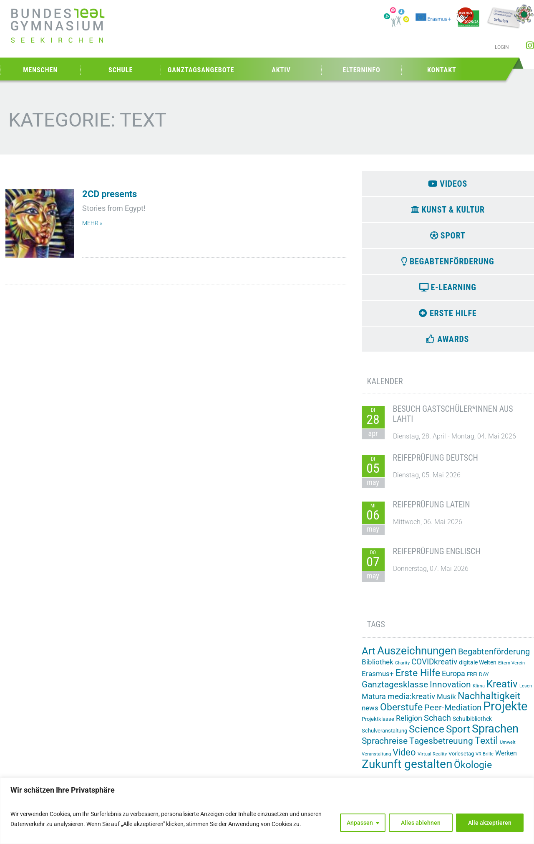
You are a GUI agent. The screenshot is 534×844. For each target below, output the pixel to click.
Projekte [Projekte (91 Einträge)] (505, 711)
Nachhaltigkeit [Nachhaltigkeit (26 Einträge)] (489, 700)
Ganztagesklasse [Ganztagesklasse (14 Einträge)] (395, 689)
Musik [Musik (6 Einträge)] (446, 701)
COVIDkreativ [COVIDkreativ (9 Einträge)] (434, 666)
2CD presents (109, 194)
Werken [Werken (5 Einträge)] (506, 758)
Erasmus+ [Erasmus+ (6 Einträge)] (378, 678)
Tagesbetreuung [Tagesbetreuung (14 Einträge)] (441, 746)
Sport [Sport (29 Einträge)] (458, 734)
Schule (120, 70)
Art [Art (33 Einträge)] (368, 655)
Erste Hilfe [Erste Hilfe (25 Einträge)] (417, 677)
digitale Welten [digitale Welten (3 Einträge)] (477, 667)
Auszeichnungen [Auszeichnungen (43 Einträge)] (416, 655)
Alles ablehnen (421, 822)
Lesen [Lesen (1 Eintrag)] (525, 690)
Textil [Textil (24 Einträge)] (486, 745)
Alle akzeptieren (489, 822)
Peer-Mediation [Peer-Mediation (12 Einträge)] (452, 712)
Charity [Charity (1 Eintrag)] (402, 667)
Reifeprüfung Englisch (437, 556)
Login (502, 47)
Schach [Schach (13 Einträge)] (437, 723)
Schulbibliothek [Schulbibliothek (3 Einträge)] (472, 723)
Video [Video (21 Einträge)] (404, 756)
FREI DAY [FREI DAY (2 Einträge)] (478, 679)
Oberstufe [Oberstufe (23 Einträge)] (401, 712)
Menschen (40, 70)
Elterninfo (361, 70)
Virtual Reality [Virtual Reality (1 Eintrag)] (432, 758)
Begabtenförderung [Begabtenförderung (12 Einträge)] (494, 656)
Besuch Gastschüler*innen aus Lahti (453, 419)
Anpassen (360, 822)
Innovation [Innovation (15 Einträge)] (450, 689)
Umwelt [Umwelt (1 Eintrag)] (508, 747)
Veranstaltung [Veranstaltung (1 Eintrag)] (376, 758)
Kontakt (441, 70)
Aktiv (281, 70)
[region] (267, 811)
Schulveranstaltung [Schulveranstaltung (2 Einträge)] (384, 735)
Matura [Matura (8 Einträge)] (374, 701)
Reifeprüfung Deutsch (435, 463)
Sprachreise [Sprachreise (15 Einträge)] (385, 746)
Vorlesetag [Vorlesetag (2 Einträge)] (461, 758)
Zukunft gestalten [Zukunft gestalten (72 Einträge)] (407, 769)
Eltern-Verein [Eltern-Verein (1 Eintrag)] (511, 667)
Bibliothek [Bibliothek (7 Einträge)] (377, 666)
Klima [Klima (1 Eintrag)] (479, 690)
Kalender (385, 386)
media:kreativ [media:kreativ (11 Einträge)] (411, 701)
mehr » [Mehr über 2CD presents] (92, 223)
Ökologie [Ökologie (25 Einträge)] (473, 769)
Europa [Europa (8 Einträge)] (453, 678)
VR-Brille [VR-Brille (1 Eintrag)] (485, 758)
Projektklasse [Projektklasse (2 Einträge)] (378, 724)
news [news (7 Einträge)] (370, 713)
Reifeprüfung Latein (431, 509)
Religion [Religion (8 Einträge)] (409, 723)
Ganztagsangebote (201, 70)
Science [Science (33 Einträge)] (426, 734)
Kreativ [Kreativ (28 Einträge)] (502, 688)
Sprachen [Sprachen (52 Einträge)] (495, 733)
